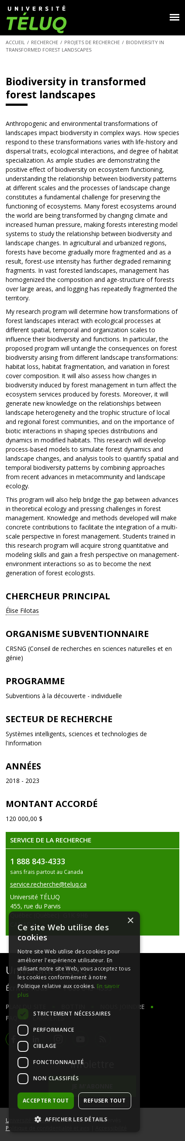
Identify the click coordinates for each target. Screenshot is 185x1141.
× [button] (130, 921)
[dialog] (74, 1021)
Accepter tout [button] (46, 1100)
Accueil (15, 42)
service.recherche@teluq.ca (48, 884)
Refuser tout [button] (105, 1100)
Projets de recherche (92, 42)
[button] (74, 1119)
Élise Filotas (22, 610)
